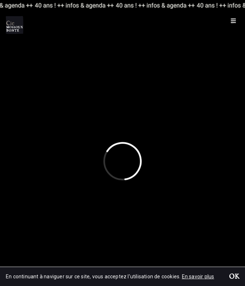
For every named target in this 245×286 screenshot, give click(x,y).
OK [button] (234, 277)
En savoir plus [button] (198, 276)
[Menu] (233, 20)
